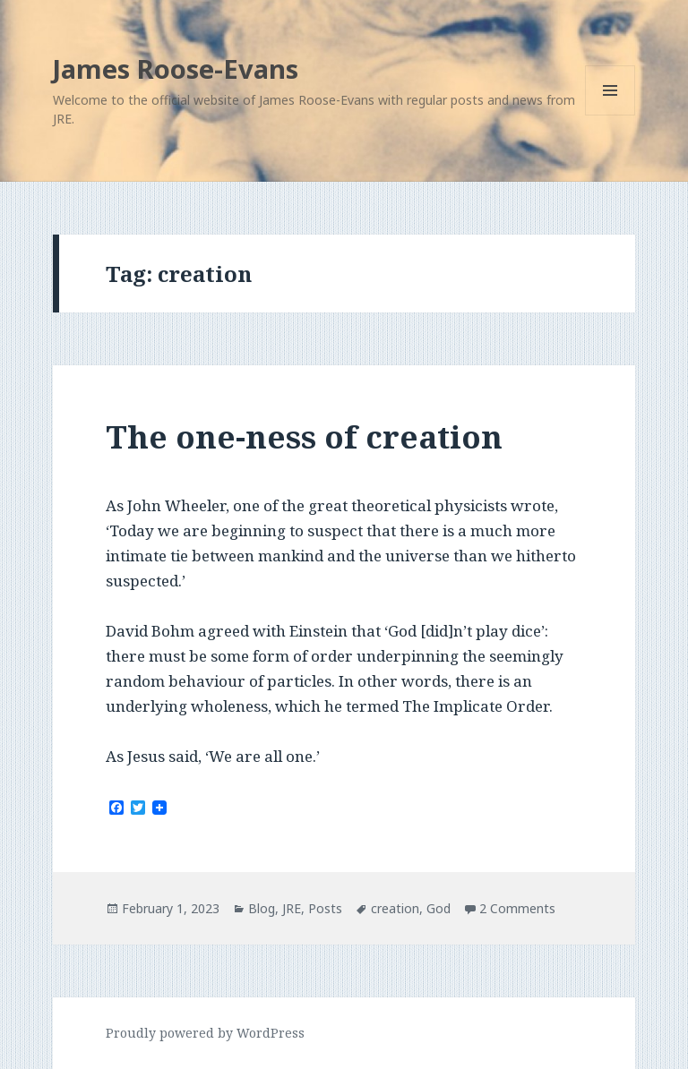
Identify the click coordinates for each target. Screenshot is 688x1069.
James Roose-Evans (175, 68)
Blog (261, 908)
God (438, 908)
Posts (325, 908)
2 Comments (517, 908)
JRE (291, 908)
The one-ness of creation (304, 436)
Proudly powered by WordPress (205, 1032)
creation (395, 908)
